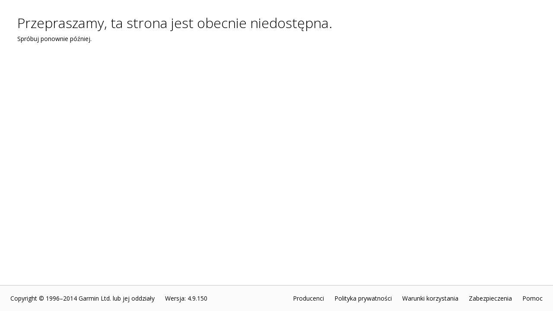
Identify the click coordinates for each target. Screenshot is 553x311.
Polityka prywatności (363, 298)
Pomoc (532, 298)
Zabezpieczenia (490, 298)
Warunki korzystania (430, 298)
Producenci (308, 298)
